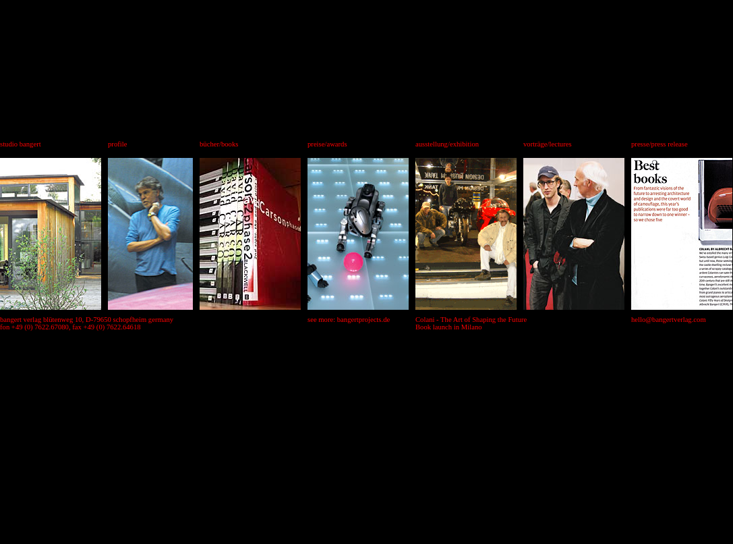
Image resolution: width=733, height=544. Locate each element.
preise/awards (327, 144)
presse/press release (659, 144)
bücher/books (219, 144)
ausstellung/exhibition (447, 144)
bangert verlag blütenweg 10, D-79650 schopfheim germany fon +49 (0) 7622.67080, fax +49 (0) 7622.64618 (86, 323)
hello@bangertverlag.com (668, 319)
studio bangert (20, 144)
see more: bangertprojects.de (348, 319)
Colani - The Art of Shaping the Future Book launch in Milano (471, 323)
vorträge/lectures (547, 144)
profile (117, 144)
